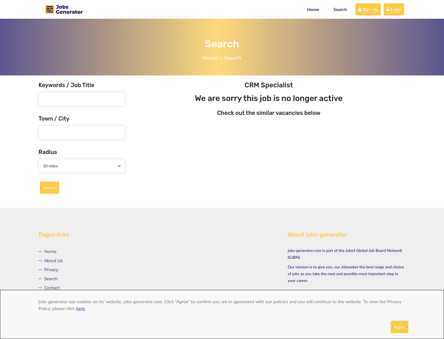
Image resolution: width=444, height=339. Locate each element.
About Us (53, 260)
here (80, 308)
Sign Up (368, 9)
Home (313, 9)
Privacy (51, 269)
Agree (399, 326)
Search (340, 9)
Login (394, 9)
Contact (52, 287)
